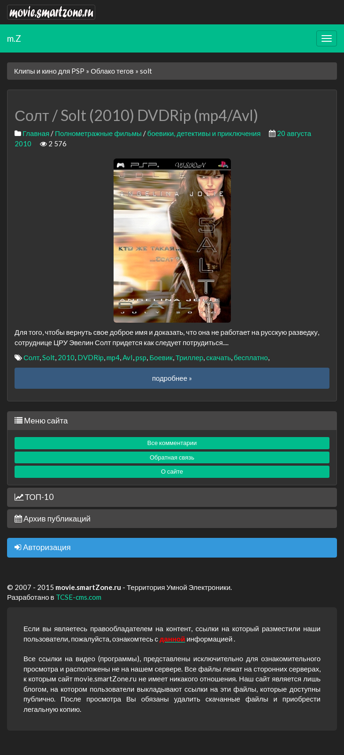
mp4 (113, 357)
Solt (48, 357)
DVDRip (90, 357)
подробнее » (172, 378)
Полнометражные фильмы (98, 133)
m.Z (14, 38)
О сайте (172, 471)
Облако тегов (112, 71)
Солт (31, 357)
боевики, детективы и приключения (204, 133)
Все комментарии (172, 442)
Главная (36, 133)
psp (141, 357)
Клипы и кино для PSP (49, 71)
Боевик (160, 357)
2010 (66, 357)
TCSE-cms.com (78, 597)
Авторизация (43, 547)
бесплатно (251, 357)
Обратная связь (172, 457)
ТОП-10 (34, 497)
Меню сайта (41, 420)
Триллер (189, 357)
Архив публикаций (53, 518)
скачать (218, 357)
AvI (127, 357)
